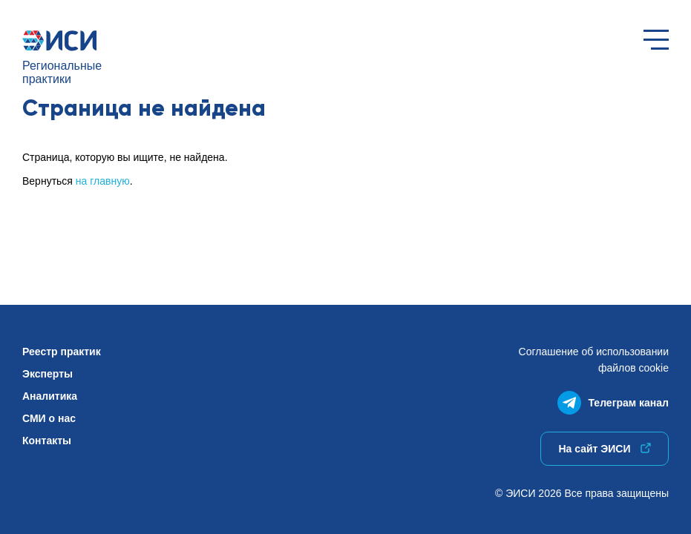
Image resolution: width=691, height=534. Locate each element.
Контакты (46, 440)
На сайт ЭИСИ (604, 449)
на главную (103, 181)
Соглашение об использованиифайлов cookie (594, 360)
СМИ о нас (49, 418)
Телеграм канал (613, 399)
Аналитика (49, 396)
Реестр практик (61, 351)
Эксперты (47, 374)
